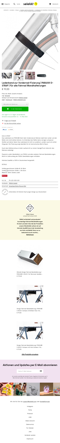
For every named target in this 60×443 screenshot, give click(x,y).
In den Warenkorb (16, 109)
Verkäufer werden (30, 435)
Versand (7, 95)
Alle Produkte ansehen (30, 354)
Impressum (30, 439)
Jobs (30, 431)
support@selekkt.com (29, 401)
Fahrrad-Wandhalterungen (26, 10)
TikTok (30, 410)
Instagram (30, 406)
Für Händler (30, 428)
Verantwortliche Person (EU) (17, 186)
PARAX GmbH (23, 98)
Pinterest (30, 413)
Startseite (6, 10)
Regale (17, 10)
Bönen (32, 214)
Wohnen (12, 10)
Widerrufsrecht (30, 421)
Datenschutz (30, 424)
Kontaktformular (45, 401)
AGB (30, 417)
